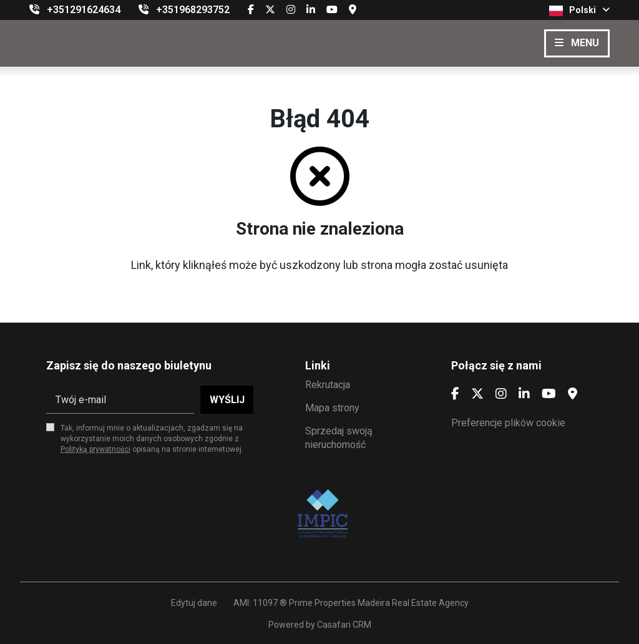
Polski (579, 10)
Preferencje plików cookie (508, 423)
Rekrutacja (327, 385)
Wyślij (227, 400)
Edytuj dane (194, 603)
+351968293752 (193, 10)
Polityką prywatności (95, 449)
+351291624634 (83, 10)
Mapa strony (332, 408)
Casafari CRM (344, 625)
